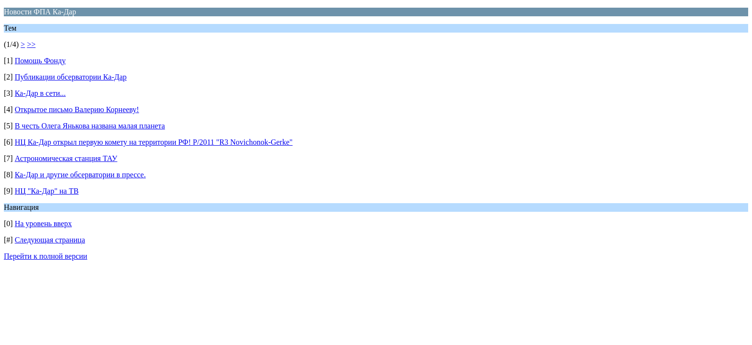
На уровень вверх (43, 223)
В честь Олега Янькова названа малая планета (90, 126)
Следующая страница (50, 240)
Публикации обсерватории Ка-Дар (71, 77)
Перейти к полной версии (45, 256)
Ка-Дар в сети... (40, 93)
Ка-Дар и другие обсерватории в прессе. (80, 175)
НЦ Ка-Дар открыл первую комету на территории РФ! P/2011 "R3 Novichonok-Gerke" (154, 142)
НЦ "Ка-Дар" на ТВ (47, 191)
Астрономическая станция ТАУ (66, 158)
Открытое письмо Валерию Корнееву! (77, 109)
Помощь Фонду (40, 61)
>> (31, 44)
